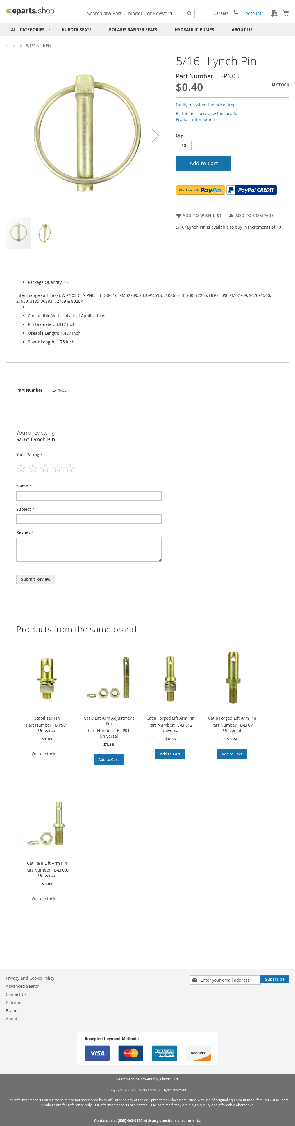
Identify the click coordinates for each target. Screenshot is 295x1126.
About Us (242, 29)
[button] (155, 135)
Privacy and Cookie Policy (30, 978)
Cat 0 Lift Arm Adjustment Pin (109, 720)
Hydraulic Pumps (194, 29)
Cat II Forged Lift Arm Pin (170, 718)
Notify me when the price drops (207, 104)
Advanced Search (23, 986)
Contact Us (16, 994)
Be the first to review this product (208, 113)
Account (253, 13)
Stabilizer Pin (47, 718)
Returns (13, 1002)
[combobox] (136, 13)
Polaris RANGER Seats (133, 29)
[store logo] (30, 11)
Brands (13, 1010)
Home (11, 45)
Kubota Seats (77, 29)
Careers (221, 13)
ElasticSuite (169, 1079)
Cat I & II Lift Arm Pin (47, 863)
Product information (195, 119)
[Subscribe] (274, 979)
